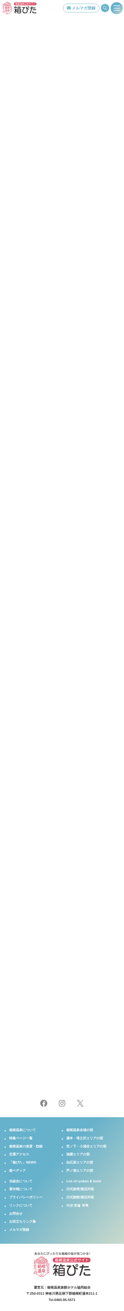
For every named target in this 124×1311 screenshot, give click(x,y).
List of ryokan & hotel (83, 1181)
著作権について (21, 1189)
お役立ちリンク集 (22, 1221)
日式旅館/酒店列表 (80, 1197)
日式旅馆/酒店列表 (80, 1189)
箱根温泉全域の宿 (79, 1130)
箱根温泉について (22, 1130)
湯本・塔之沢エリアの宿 (84, 1138)
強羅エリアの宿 (78, 1154)
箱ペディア (17, 1170)
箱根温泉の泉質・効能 (26, 1146)
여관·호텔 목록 (77, 1205)
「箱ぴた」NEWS (22, 1162)
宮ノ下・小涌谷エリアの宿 (86, 1146)
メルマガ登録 (81, 8)
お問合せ (15, 1213)
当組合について (21, 1181)
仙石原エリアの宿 (79, 1162)
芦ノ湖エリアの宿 (79, 1170)
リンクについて (21, 1205)
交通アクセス (19, 1154)
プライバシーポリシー (26, 1197)
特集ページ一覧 (21, 1138)
